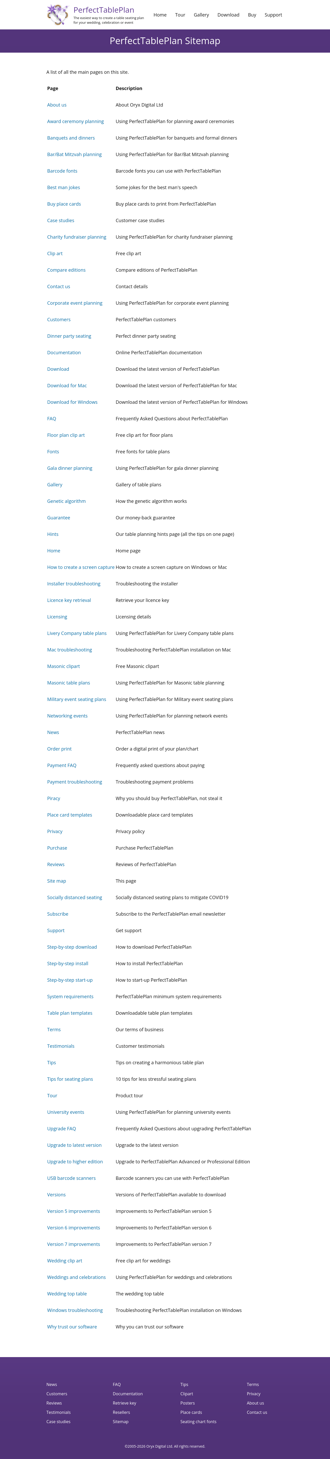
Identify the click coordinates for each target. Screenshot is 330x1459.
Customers (59, 319)
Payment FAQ (61, 765)
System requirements (70, 996)
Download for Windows (72, 402)
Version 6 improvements (73, 1227)
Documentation (64, 352)
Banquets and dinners (71, 138)
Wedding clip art (64, 1261)
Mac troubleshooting (69, 650)
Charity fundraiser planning (76, 237)
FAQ (51, 418)
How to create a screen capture (81, 567)
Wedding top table (67, 1294)
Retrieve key (124, 1403)
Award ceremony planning (75, 121)
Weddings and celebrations (76, 1277)
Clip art (55, 253)
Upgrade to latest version (74, 1145)
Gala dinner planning (69, 468)
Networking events (67, 716)
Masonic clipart (63, 666)
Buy (252, 15)
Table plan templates (69, 1013)
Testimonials (61, 1046)
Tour (180, 15)
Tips (51, 1062)
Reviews (55, 864)
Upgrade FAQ (61, 1128)
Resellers (121, 1412)
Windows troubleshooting (75, 1310)
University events (65, 1112)
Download (229, 15)
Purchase (57, 848)
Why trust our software (72, 1327)
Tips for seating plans (70, 1079)
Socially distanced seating (74, 897)
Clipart (186, 1394)
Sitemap (121, 1421)
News (53, 732)
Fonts (53, 451)
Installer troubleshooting (74, 584)
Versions (56, 1194)
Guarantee (58, 517)
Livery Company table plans (77, 633)
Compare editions (66, 270)
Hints (53, 534)
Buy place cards (64, 204)
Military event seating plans (76, 699)
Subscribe (57, 914)
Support (273, 15)
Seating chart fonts (198, 1421)
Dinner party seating (69, 336)
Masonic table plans (68, 683)
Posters (187, 1403)
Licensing (57, 617)
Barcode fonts (62, 171)
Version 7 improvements (73, 1244)
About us (57, 105)
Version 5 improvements (73, 1211)
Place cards (191, 1412)
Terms (54, 1029)
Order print (59, 749)
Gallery (201, 15)
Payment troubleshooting (74, 782)
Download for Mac (67, 385)
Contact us (58, 286)
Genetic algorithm (66, 501)
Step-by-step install (67, 963)
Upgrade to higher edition (75, 1161)
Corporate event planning (74, 303)
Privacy (54, 831)
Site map (56, 881)
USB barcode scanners (71, 1178)
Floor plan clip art (66, 435)
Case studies (60, 220)
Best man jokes (63, 187)
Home (160, 15)
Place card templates (69, 815)
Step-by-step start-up (70, 980)
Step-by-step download (72, 947)
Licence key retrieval (69, 600)
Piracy (53, 798)
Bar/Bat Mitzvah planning (74, 154)
